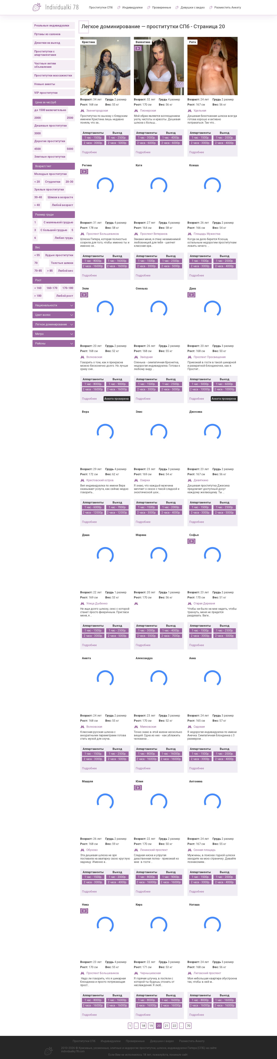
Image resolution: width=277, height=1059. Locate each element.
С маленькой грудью (58, 222)
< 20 (37, 181)
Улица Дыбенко (97, 603)
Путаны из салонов (47, 34)
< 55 (37, 255)
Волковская (94, 357)
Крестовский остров (100, 480)
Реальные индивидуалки (51, 25)
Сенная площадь (205, 850)
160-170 (51, 288)
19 (151, 1026)
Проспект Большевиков (102, 233)
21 (166, 1026)
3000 (37, 133)
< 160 (37, 288)
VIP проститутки (45, 92)
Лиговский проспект (207, 973)
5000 (70, 149)
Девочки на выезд (47, 42)
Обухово (92, 850)
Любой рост (64, 295)
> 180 (37, 295)
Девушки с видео (193, 7)
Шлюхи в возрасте (60, 197)
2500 (70, 118)
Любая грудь (64, 238)
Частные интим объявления (45, 65)
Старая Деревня (204, 603)
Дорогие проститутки (49, 141)
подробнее (89, 152)
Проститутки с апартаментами (45, 53)
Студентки (52, 181)
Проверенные (161, 7)
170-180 (67, 288)
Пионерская (148, 110)
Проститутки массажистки (53, 75)
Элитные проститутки (49, 156)
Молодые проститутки (50, 174)
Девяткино (201, 480)
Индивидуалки (132, 7)
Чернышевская (150, 973)
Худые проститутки (59, 255)
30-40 (38, 197)
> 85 (50, 270)
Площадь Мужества (207, 233)
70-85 (38, 270)
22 (174, 1026)
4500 (37, 149)
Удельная (200, 110)
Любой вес (65, 270)
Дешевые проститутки (50, 125)
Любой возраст (62, 205)
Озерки (145, 480)
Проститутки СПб (101, 7)
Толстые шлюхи (62, 263)
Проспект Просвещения (210, 357)
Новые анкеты (44, 84)
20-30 (69, 181)
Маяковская (148, 726)
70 (35, 263)
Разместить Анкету (227, 7)
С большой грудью (53, 230)
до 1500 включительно (50, 110)
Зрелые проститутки (49, 189)
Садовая (199, 726)
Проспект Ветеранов (153, 233)
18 (143, 1026)
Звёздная (146, 357)
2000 (37, 118)
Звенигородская (97, 110)
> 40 (37, 205)
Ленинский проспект (154, 850)
